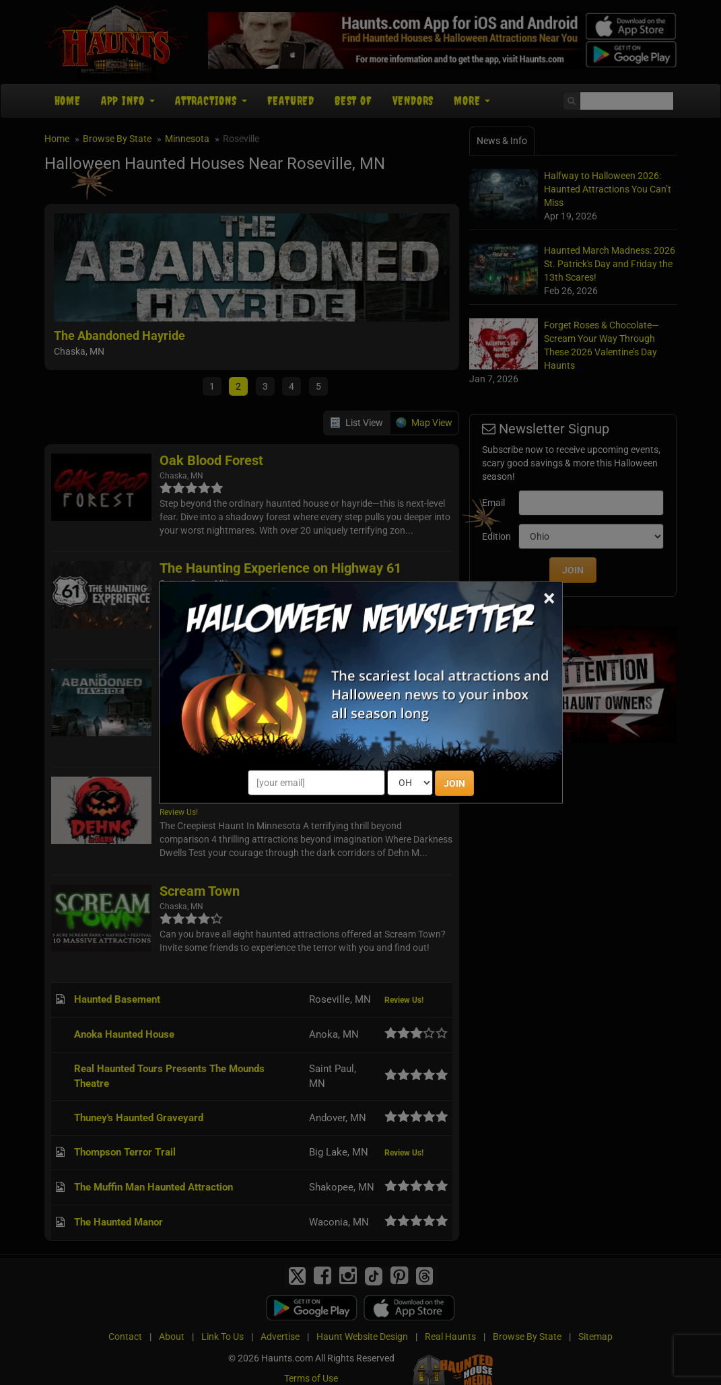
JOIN (454, 783)
